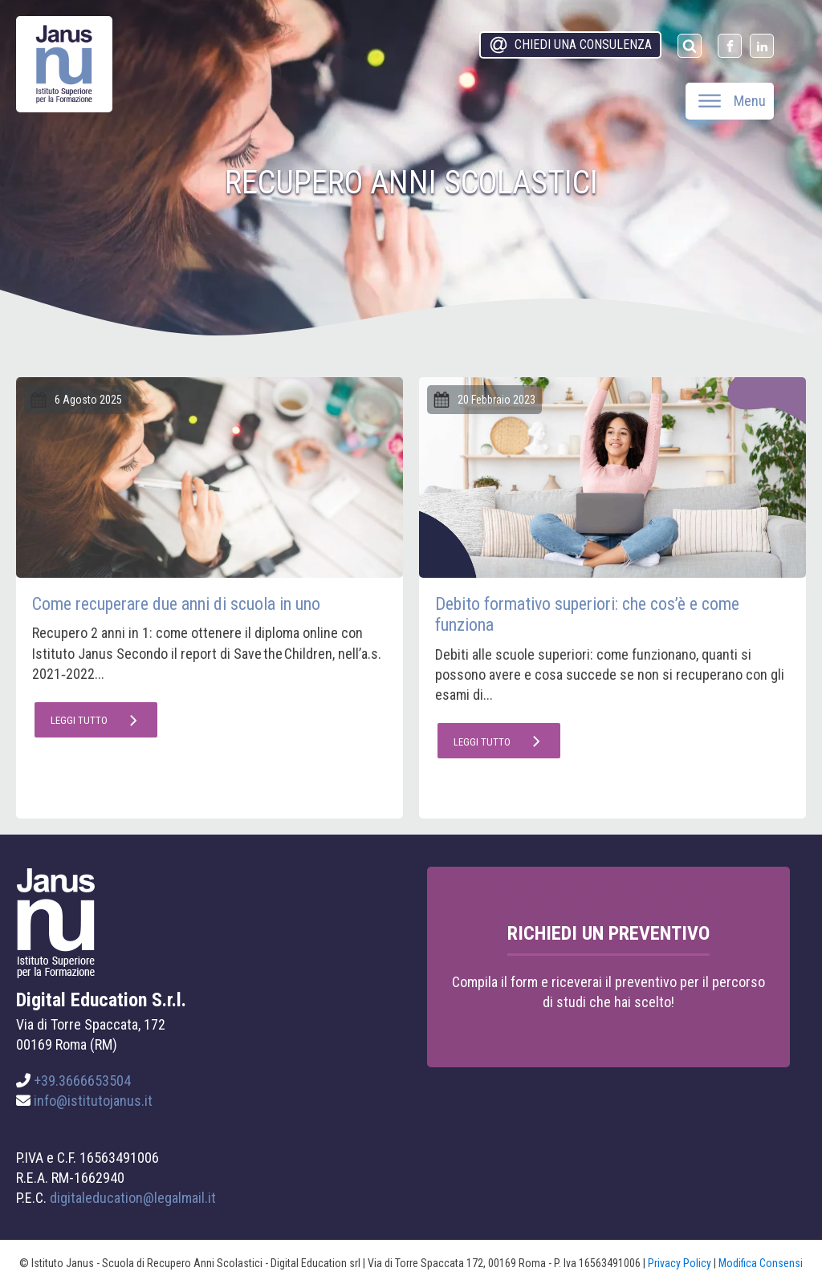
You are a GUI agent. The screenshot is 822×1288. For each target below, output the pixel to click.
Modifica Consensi (760, 1263)
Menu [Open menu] (732, 100)
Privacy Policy (679, 1263)
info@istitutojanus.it (93, 1100)
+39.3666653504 (82, 1080)
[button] (570, 45)
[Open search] (690, 46)
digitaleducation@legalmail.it (133, 1197)
